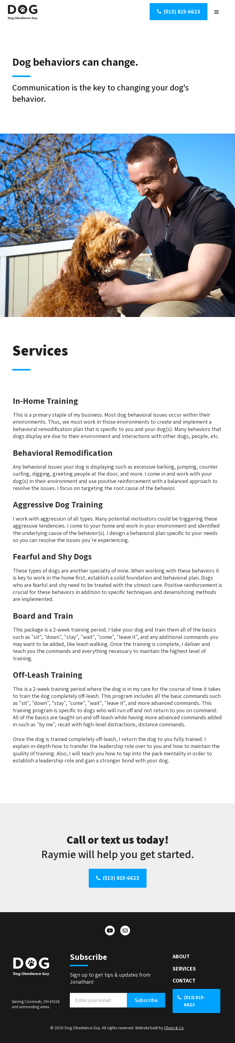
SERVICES (184, 968)
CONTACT (184, 980)
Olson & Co (174, 1027)
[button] (216, 12)
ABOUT (181, 956)
